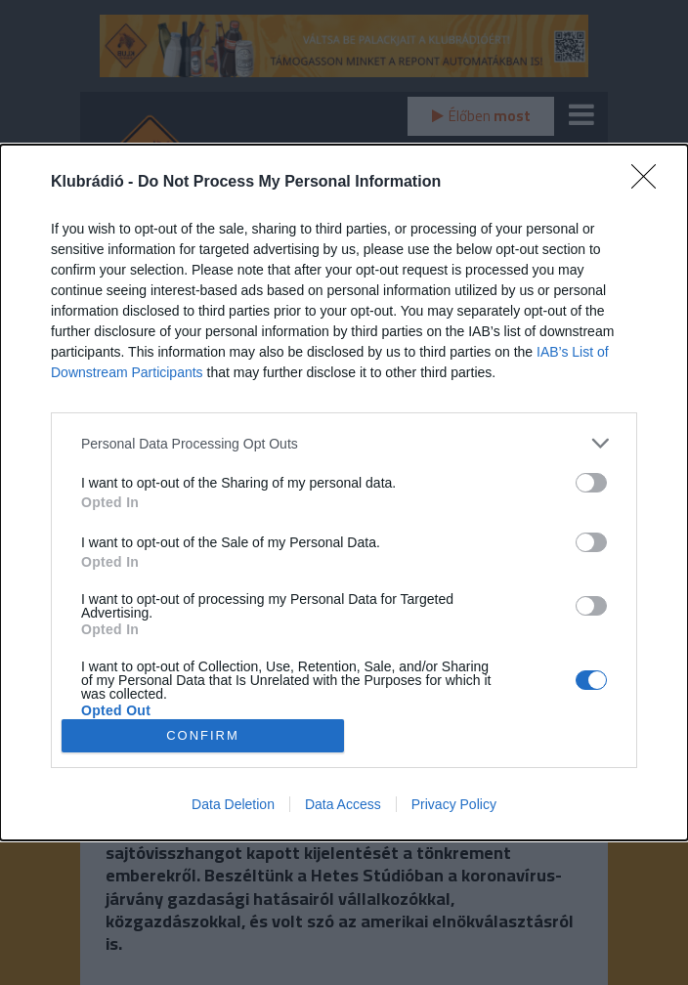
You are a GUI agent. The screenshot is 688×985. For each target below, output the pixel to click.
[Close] (649, 182)
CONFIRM (202, 735)
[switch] (591, 482)
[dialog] (344, 492)
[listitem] (344, 443)
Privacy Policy (453, 804)
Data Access (343, 804)
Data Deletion (233, 804)
